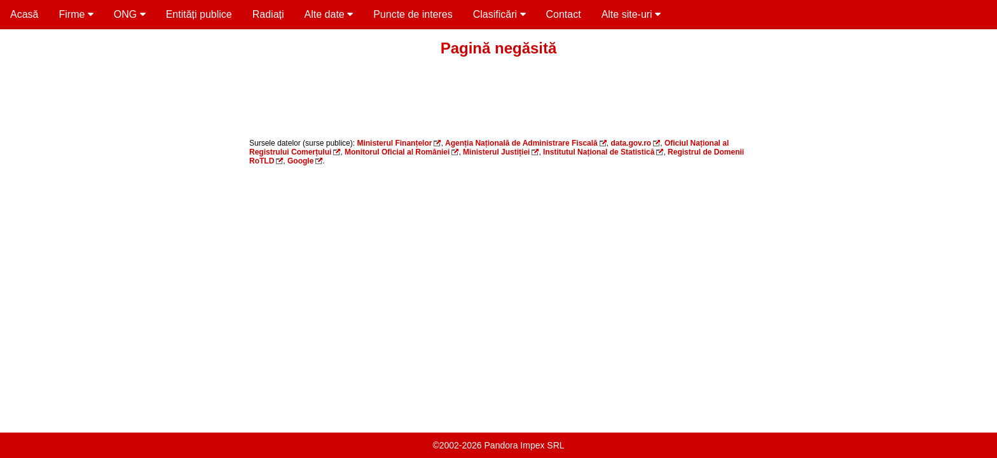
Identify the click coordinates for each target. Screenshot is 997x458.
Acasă (24, 14)
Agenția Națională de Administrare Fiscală (521, 143)
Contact (563, 14)
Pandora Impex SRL (525, 445)
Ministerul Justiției (496, 152)
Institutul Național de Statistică (598, 152)
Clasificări (499, 14)
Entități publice (199, 14)
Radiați (268, 14)
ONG (130, 14)
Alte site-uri (631, 14)
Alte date (329, 14)
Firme (75, 14)
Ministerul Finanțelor (394, 143)
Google (300, 160)
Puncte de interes (413, 14)
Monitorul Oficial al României (397, 152)
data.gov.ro (630, 143)
